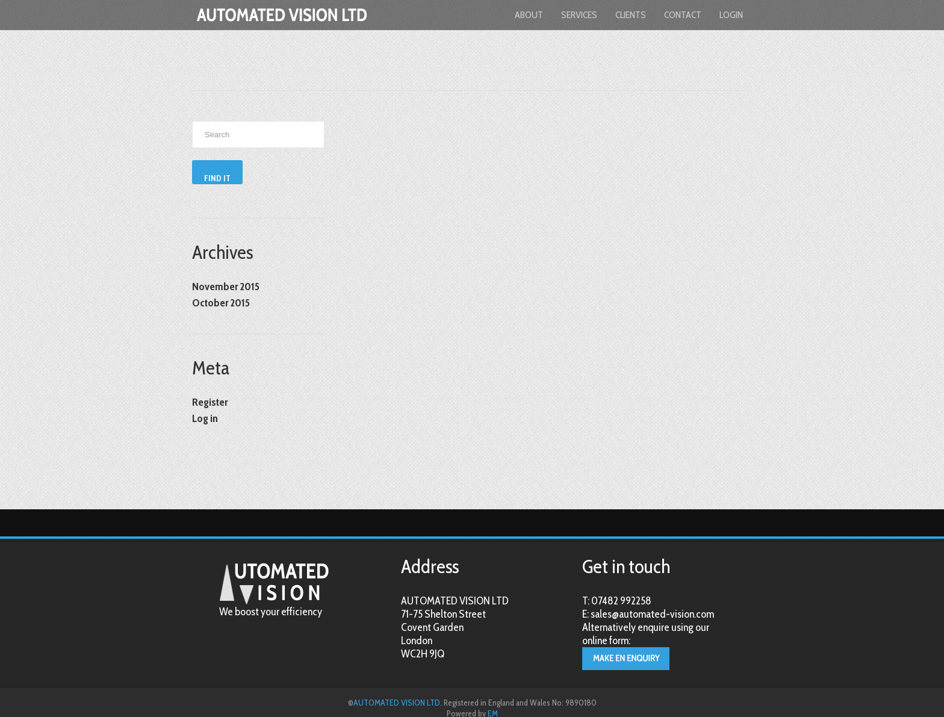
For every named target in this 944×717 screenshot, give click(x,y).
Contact (682, 14)
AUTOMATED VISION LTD (396, 702)
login (731, 14)
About (529, 14)
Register (210, 402)
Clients (630, 14)
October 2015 (221, 302)
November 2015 (225, 286)
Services (579, 14)
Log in (205, 418)
